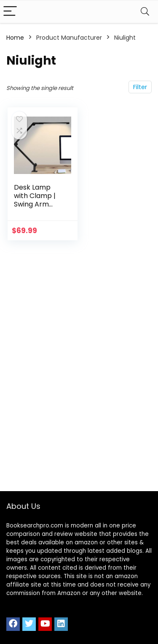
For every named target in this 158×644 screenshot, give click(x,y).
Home (15, 37)
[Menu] (10, 11)
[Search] (145, 11)
